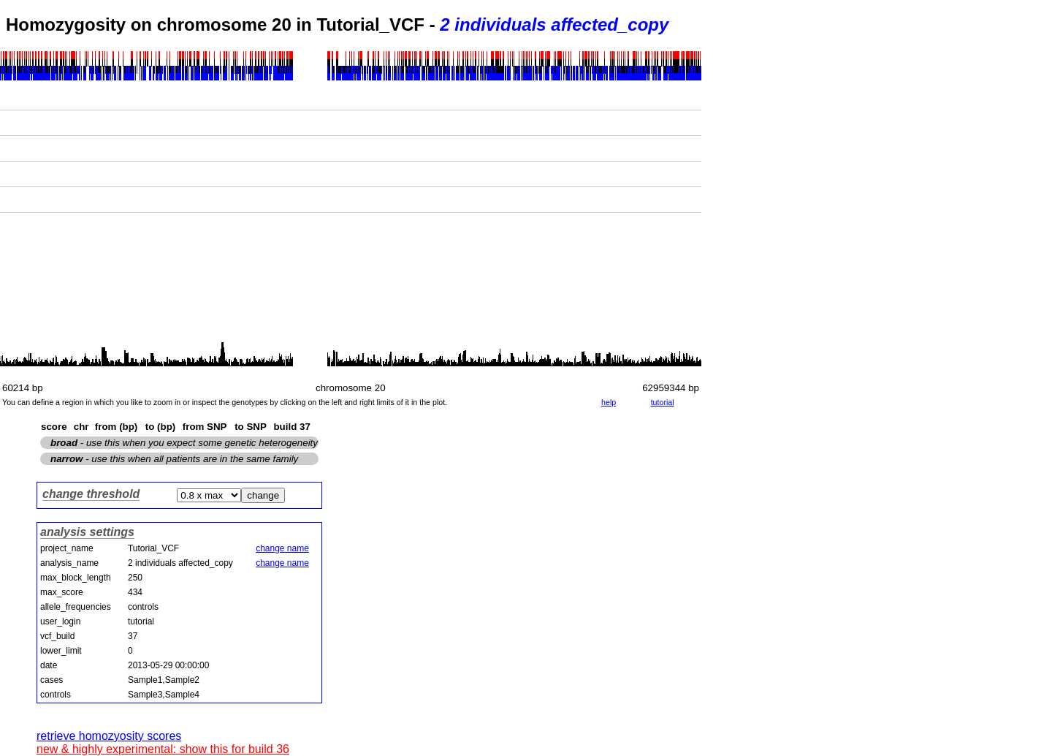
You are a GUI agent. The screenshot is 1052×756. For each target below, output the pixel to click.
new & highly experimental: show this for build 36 (163, 749)
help (608, 402)
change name (282, 548)
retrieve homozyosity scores (109, 736)
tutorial (662, 402)
